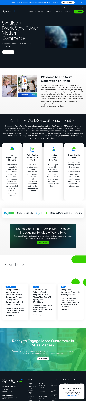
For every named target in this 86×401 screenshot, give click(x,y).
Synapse (38, 378)
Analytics (39, 394)
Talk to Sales (79, 11)
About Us (64, 379)
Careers (64, 383)
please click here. (71, 395)
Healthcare (52, 393)
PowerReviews (32, 177)
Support (70, 8)
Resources (57, 11)
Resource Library (78, 379)
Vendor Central (40, 392)
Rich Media (39, 383)
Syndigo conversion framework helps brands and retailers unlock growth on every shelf (35, 2)
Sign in (77, 8)
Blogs (75, 381)
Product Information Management (28, 395)
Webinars (76, 383)
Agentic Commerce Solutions (39, 398)
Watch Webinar (9, 52)
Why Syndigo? (66, 381)
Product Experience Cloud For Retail (28, 380)
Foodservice (52, 383)
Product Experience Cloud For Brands (28, 386)
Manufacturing (53, 381)
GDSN (38, 389)
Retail (51, 379)
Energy (51, 396)
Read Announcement (68, 2)
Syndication (39, 381)
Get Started (43, 354)
